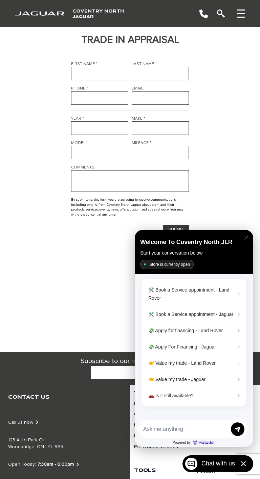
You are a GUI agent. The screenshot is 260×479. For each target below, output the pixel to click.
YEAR (77, 119)
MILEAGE (141, 143)
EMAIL (137, 88)
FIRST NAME (84, 64)
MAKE (138, 119)
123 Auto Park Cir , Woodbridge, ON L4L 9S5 (35, 443)
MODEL (79, 143)
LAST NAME (144, 64)
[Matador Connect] (194, 338)
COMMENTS (82, 167)
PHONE (79, 88)
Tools (145, 469)
